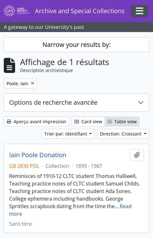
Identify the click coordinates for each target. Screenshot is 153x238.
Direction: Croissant (121, 134)
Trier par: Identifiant (66, 134)
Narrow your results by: (76, 44)
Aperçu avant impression (36, 122)
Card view (88, 122)
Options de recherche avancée (53, 102)
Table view (122, 122)
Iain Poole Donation (37, 155)
